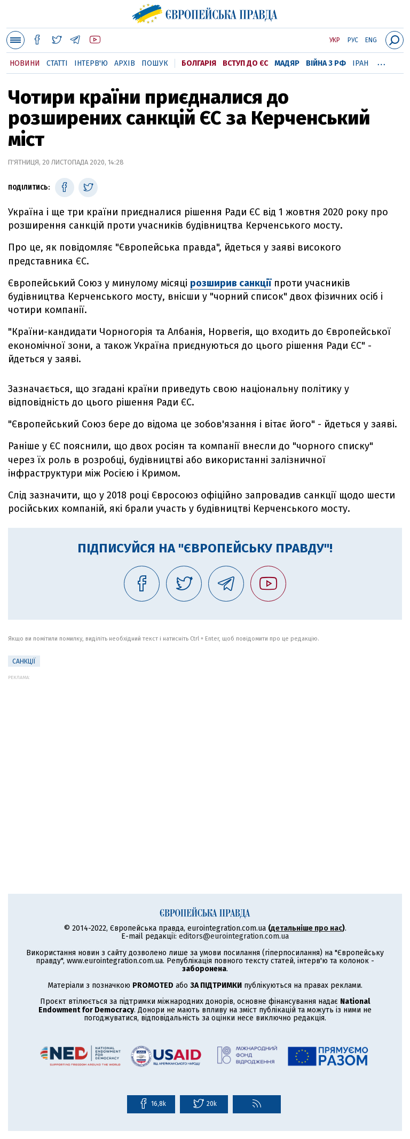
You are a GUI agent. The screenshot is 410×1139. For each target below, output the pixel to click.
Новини (25, 63)
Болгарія (199, 63)
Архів (124, 63)
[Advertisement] (205, 755)
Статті (57, 63)
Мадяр (286, 63)
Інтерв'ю (91, 63)
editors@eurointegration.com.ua (234, 936)
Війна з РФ (326, 63)
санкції (24, 661)
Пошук (154, 63)
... (381, 61)
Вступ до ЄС (245, 63)
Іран (360, 63)
